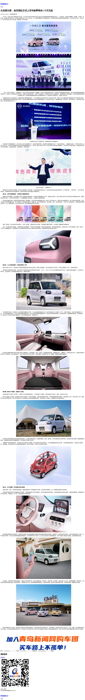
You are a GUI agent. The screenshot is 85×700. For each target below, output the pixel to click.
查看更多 (3, 657)
